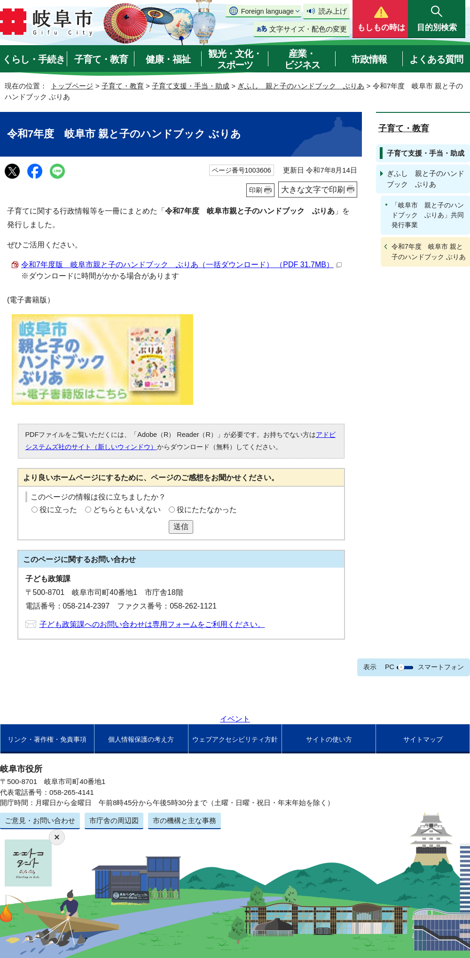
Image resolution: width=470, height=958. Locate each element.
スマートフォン (441, 667)
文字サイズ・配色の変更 (308, 29)
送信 (180, 526)
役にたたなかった (207, 510)
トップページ (72, 86)
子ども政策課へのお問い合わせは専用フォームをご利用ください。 (152, 624)
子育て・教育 (101, 59)
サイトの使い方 (329, 739)
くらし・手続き (33, 59)
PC (389, 667)
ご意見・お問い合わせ (40, 820)
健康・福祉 (168, 59)
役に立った (58, 510)
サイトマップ (423, 739)
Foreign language (267, 11)
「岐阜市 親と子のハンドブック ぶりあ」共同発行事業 (428, 215)
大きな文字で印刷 (313, 189)
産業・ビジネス (302, 59)
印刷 (255, 190)
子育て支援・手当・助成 (190, 86)
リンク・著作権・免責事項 (47, 739)
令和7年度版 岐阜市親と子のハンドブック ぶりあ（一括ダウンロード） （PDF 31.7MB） (181, 265)
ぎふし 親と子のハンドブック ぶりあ (300, 86)
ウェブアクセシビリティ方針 (235, 739)
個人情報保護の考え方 (141, 739)
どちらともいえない (127, 510)
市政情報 (369, 59)
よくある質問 (436, 59)
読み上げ (333, 11)
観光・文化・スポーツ (235, 59)
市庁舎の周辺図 (114, 820)
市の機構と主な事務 (184, 820)
